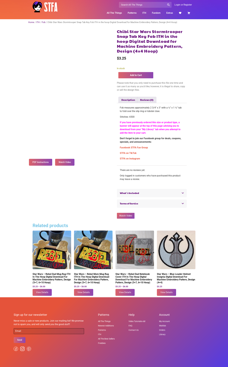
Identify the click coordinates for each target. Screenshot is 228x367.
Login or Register (183, 4)
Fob (43, 22)
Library (162, 334)
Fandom (156, 13)
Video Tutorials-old (137, 321)
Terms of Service (129, 203)
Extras (169, 13)
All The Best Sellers (106, 339)
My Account (164, 321)
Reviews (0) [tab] (146, 99)
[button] (152, 193)
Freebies (102, 343)
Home (31, 22)
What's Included (129, 193)
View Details (42, 292)
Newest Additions (106, 325)
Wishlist (162, 325)
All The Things (114, 13)
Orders (162, 330)
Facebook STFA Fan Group (134, 147)
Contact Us (134, 330)
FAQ (130, 325)
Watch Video (125, 215)
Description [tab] (128, 99)
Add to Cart (136, 75)
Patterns (132, 13)
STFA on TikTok (128, 153)
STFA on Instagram (130, 158)
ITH (144, 13)
